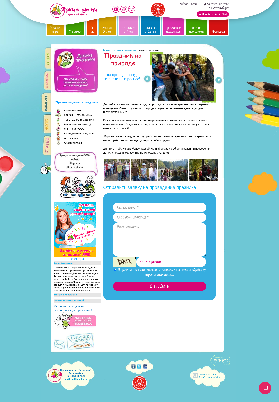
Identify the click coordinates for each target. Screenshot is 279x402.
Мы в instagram (123, 9)
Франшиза (218, 31)
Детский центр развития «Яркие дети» (73, 10)
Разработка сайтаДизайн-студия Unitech (210, 375)
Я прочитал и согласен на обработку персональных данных (160, 272)
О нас (92, 30)
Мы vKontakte (131, 9)
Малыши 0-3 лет (107, 30)
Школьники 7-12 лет (150, 30)
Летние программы (196, 30)
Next (219, 80)
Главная (107, 50)
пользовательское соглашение (153, 269)
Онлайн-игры (55, 30)
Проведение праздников (173, 30)
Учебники (75, 31)
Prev (147, 79)
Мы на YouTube (116, 9)
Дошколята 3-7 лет (128, 30)
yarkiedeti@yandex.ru (76, 379)
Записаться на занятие (213, 14)
